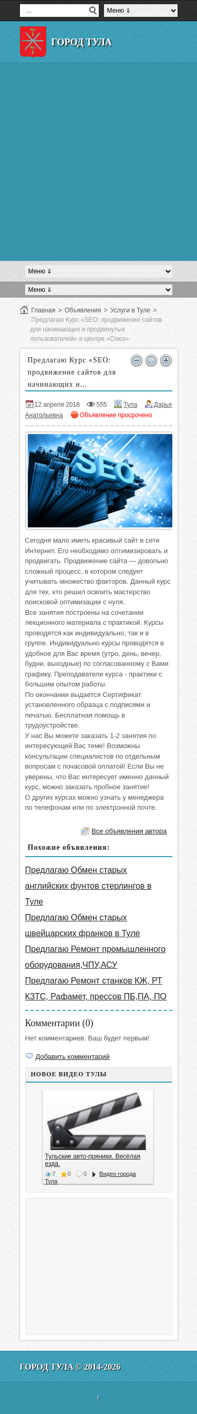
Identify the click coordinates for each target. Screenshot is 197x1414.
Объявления (83, 310)
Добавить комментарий (73, 1056)
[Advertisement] (98, 162)
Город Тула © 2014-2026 (70, 1366)
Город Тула (81, 42)
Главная (44, 310)
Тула (130, 404)
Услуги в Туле (130, 310)
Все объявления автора (129, 831)
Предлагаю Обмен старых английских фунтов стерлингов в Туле (88, 886)
